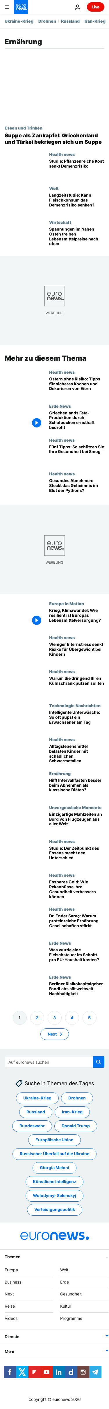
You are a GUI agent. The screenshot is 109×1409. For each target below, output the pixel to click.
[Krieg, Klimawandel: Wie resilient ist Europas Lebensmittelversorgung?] (76, 618)
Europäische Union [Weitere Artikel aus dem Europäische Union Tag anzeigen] (54, 1139)
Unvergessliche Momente (75, 807)
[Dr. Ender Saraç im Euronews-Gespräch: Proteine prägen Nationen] (76, 924)
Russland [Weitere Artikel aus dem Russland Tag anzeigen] (35, 1111)
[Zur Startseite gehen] (21, 7)
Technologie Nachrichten (75, 705)
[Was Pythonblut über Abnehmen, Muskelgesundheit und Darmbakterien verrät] (76, 488)
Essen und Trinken (23, 127)
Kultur (65, 1306)
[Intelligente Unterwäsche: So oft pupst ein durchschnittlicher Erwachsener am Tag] (76, 720)
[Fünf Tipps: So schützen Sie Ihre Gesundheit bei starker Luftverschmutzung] (76, 454)
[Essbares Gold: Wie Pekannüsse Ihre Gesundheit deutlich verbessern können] (76, 890)
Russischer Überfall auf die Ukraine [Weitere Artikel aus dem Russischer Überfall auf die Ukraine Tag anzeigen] (54, 1153)
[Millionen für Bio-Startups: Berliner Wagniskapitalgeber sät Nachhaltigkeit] (76, 992)
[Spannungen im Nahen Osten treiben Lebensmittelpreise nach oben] (76, 237)
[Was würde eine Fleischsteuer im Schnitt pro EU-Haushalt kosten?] (76, 958)
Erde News (60, 406)
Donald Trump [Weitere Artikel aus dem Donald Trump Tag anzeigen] (76, 1125)
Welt (54, 188)
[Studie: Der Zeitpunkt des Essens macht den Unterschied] (76, 856)
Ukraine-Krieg (19, 21)
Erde (64, 1281)
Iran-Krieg (95, 21)
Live (96, 6)
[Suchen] (54, 1062)
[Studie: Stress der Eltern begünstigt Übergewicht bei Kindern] (76, 652)
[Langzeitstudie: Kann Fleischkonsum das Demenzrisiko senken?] (76, 203)
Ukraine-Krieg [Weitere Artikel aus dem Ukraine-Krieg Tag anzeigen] (37, 1097)
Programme (71, 1318)
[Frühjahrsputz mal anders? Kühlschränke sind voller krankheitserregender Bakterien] (76, 686)
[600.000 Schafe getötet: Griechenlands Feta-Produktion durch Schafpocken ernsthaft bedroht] (76, 421)
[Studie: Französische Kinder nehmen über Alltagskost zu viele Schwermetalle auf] (76, 754)
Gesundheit (71, 1293)
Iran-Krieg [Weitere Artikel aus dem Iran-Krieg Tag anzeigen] (72, 1111)
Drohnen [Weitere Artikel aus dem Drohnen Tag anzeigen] (77, 1097)
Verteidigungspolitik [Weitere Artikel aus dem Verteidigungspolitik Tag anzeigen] (54, 1209)
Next (9, 1293)
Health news (62, 154)
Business (13, 1281)
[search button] (98, 1062)
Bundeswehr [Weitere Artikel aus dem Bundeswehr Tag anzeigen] (32, 1125)
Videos (11, 1318)
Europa (11, 1269)
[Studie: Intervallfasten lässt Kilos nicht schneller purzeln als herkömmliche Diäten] (76, 788)
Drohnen (47, 21)
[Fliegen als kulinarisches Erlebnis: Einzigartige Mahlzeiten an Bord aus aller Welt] (76, 822)
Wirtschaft (60, 222)
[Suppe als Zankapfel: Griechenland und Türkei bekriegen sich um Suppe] (54, 138)
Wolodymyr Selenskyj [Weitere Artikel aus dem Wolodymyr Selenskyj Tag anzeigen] (54, 1195)
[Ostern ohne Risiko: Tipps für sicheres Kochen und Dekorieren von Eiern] (76, 387)
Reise (10, 1306)
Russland (70, 21)
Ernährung (60, 773)
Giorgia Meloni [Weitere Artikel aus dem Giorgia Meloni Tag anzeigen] (54, 1167)
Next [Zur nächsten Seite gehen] (52, 1033)
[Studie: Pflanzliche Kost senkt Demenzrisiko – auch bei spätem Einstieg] (76, 169)
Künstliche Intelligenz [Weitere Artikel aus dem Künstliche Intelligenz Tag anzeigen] (54, 1181)
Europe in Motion (66, 603)
